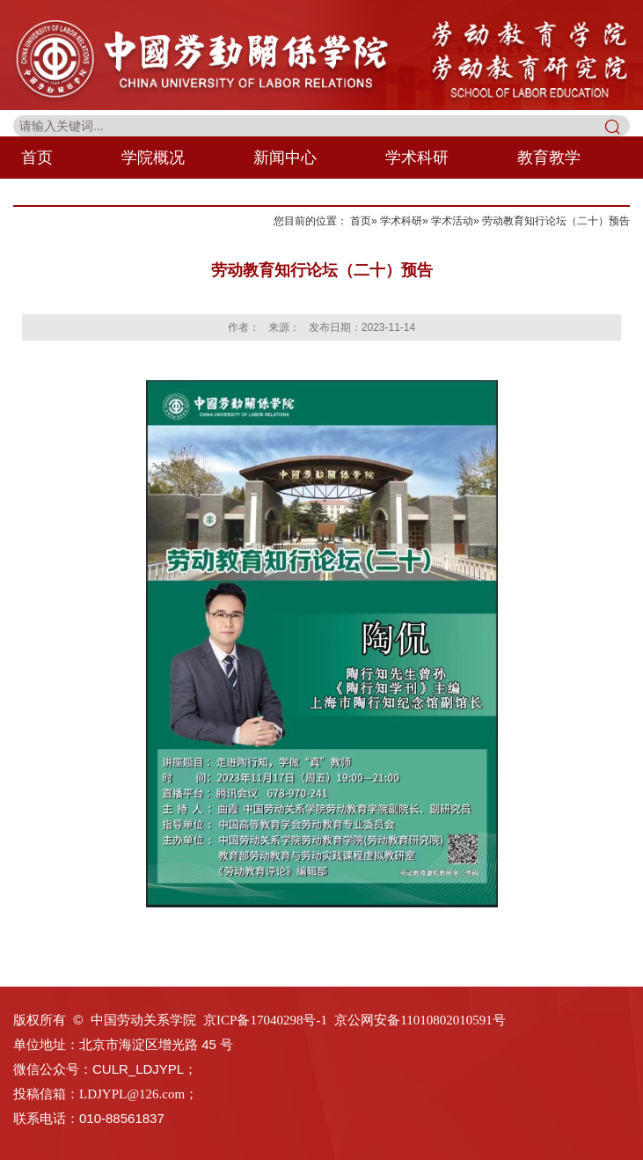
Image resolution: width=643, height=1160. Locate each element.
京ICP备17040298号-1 (265, 1020)
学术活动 (452, 221)
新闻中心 (285, 157)
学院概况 (153, 157)
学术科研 (417, 157)
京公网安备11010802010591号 (419, 1020)
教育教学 (549, 157)
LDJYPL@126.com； (138, 1094)
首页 (37, 157)
